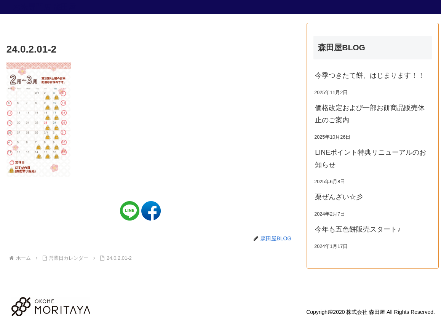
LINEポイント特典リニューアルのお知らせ (370, 158)
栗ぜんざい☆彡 (339, 197)
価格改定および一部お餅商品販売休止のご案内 (370, 114)
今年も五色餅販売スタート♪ (358, 229)
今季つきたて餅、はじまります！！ (370, 75)
